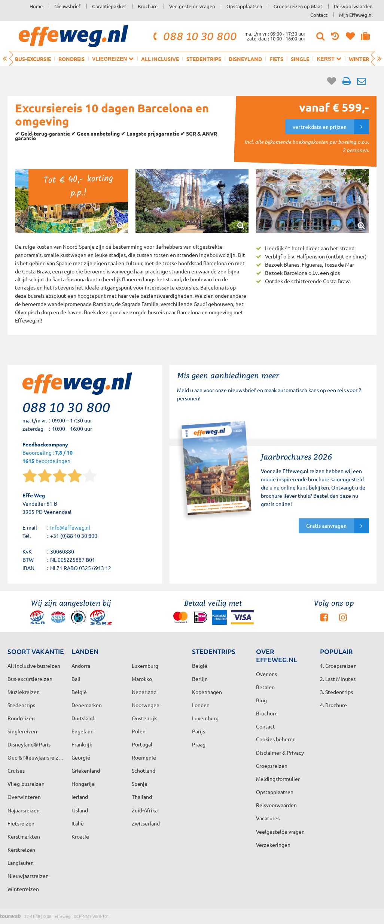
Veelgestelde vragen (192, 6)
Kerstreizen (21, 849)
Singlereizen (22, 731)
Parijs (198, 731)
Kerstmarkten (23, 836)
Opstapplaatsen (244, 6)
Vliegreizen (113, 58)
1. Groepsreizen (338, 665)
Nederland (144, 691)
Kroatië (80, 836)
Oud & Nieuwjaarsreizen (35, 757)
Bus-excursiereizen (29, 678)
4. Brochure (333, 705)
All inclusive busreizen (33, 665)
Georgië (80, 757)
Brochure (148, 6)
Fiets (276, 58)
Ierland (79, 796)
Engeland (82, 731)
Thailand (142, 796)
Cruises (16, 770)
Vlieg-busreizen (26, 783)
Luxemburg (205, 718)
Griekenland (85, 770)
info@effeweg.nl (70, 527)
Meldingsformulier (278, 778)
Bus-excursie (33, 58)
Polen (139, 731)
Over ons (266, 673)
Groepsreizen (271, 765)
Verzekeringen (273, 844)
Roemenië (144, 757)
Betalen (265, 687)
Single (300, 58)
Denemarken (86, 705)
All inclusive (160, 58)
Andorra (80, 665)
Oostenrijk (144, 718)
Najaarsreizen (23, 810)
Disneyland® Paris (29, 744)
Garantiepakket (109, 6)
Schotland (143, 770)
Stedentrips (203, 58)
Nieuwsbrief (67, 6)
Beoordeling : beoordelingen (47, 457)
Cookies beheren (276, 739)
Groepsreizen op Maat (298, 6)
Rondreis (71, 58)
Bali (75, 678)
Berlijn (200, 678)
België (79, 691)
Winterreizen (23, 888)
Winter (359, 58)
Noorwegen (145, 705)
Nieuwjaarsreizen (28, 875)
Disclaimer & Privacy (280, 752)
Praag (198, 744)
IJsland (79, 810)
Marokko (142, 678)
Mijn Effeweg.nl (356, 14)
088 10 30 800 (194, 35)
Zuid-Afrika (145, 810)
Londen (201, 705)
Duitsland (82, 718)
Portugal (142, 744)
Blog (261, 700)
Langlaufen (20, 862)
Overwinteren (24, 796)
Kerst (329, 58)
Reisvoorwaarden (353, 6)
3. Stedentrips (336, 691)
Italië (77, 823)
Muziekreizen (23, 691)
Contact (318, 14)
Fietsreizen (20, 823)
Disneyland (245, 58)
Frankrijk (81, 744)
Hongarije (83, 783)
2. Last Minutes (338, 678)
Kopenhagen (207, 691)
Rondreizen (21, 718)
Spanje (139, 783)
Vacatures (268, 818)
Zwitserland (146, 823)
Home (36, 6)
